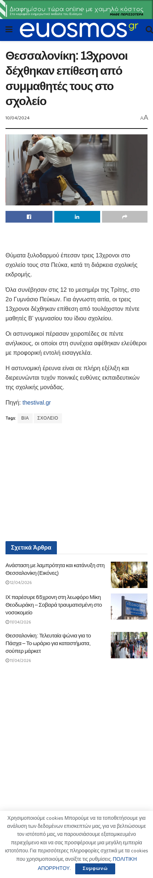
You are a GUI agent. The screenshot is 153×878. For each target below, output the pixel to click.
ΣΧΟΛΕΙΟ (47, 418)
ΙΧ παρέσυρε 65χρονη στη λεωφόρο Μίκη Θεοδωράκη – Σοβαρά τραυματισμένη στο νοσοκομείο (54, 604)
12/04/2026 (19, 582)
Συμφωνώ (95, 869)
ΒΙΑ (25, 418)
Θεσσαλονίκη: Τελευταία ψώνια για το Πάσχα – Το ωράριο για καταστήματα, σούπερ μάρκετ (48, 643)
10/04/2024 (18, 118)
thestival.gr (36, 402)
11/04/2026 (18, 622)
